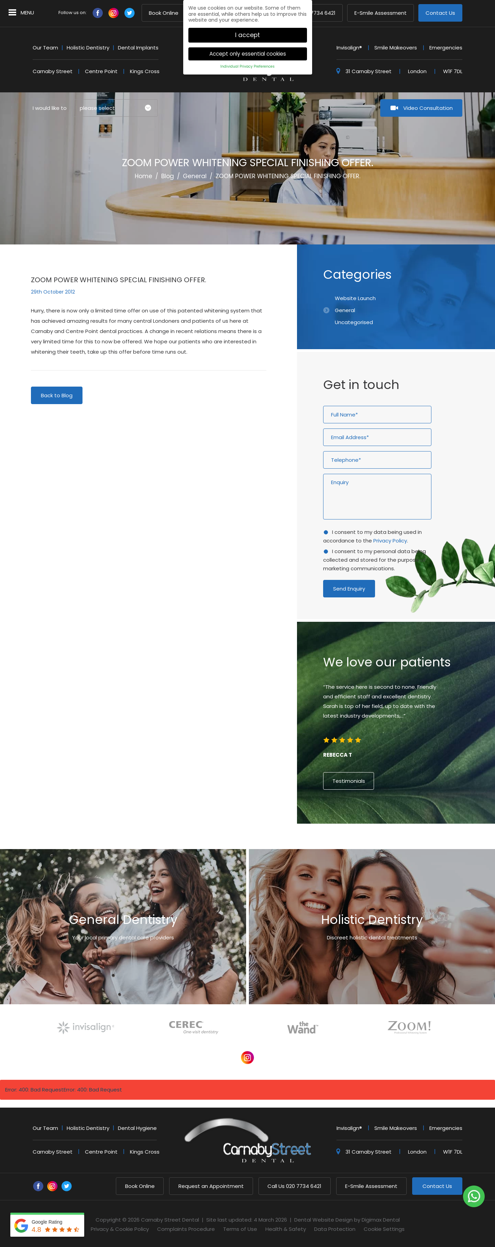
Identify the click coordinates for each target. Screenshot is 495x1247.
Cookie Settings (384, 1229)
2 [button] (377, 843)
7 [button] (408, 843)
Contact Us (440, 12)
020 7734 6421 (294, 1186)
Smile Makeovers (395, 47)
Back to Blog (57, 395)
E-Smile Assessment (380, 12)
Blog (167, 176)
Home (143, 176)
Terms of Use (240, 1229)
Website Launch (355, 298)
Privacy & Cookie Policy (120, 1229)
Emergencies (445, 47)
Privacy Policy (390, 540)
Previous (419, 213)
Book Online (163, 12)
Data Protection (334, 1229)
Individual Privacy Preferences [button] (247, 58)
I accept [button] (247, 27)
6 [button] (402, 843)
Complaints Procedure (186, 1229)
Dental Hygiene (137, 1128)
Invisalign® (349, 47)
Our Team (45, 47)
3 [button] (383, 843)
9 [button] (420, 843)
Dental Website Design (323, 1219)
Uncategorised (354, 322)
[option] (396, 723)
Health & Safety (285, 1229)
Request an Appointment (211, 1186)
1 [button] (371, 843)
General (195, 176)
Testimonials (348, 781)
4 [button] (390, 843)
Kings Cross (145, 71)
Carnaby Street (53, 71)
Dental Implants (138, 47)
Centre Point (101, 71)
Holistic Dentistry (88, 47)
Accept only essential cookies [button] (247, 45)
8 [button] (414, 843)
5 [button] (396, 843)
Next (435, 213)
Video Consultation (428, 108)
